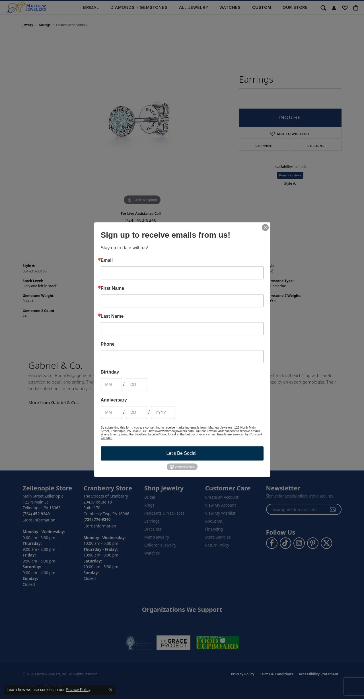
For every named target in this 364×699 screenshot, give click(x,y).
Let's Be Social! (182, 453)
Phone (108, 344)
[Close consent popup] (110, 690)
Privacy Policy (78, 689)
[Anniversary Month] (111, 412)
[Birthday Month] (111, 384)
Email (107, 260)
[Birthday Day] (136, 384)
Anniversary (114, 400)
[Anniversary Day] (136, 412)
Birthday (110, 372)
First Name (112, 288)
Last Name (112, 316)
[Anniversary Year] (163, 412)
